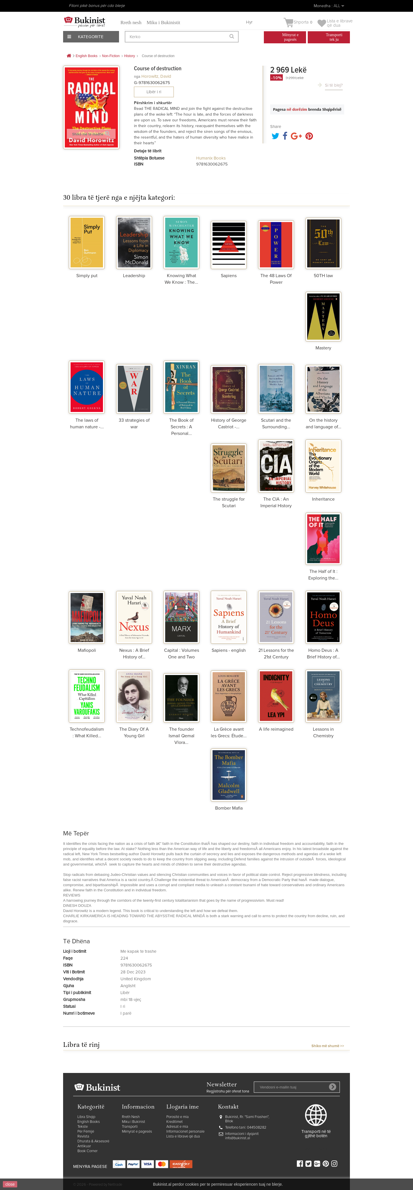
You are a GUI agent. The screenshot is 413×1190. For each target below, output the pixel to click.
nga (137, 76)
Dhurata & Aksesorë (93, 1141)
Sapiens (229, 275)
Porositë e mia (177, 1117)
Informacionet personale (185, 1131)
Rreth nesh (130, 22)
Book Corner (87, 1151)
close (10, 1184)
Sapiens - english (229, 650)
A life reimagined (276, 729)
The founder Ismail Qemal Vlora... (181, 736)
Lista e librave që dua (183, 1136)
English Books (88, 1122)
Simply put (87, 275)
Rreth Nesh (131, 1117)
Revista (83, 1136)
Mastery (323, 348)
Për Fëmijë (85, 1131)
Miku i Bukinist (133, 1122)
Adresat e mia (177, 1127)
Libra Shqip (86, 1117)
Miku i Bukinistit (163, 22)
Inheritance (323, 499)
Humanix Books (211, 158)
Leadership (134, 275)
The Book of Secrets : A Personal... (181, 427)
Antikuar (84, 1146)
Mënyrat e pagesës (137, 1131)
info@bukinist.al (237, 1138)
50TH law (323, 275)
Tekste (82, 1127)
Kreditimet (174, 1122)
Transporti (130, 1127)
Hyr (249, 22)
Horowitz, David (156, 76)
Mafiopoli (87, 650)
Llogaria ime (182, 1107)
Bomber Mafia (229, 808)
